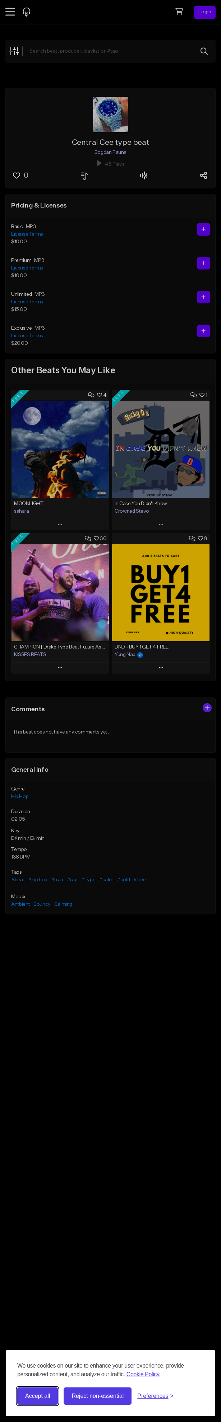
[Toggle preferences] (155, 1396)
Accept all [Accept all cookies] (37, 1396)
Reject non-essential (98, 1396)
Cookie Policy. (143, 1374)
